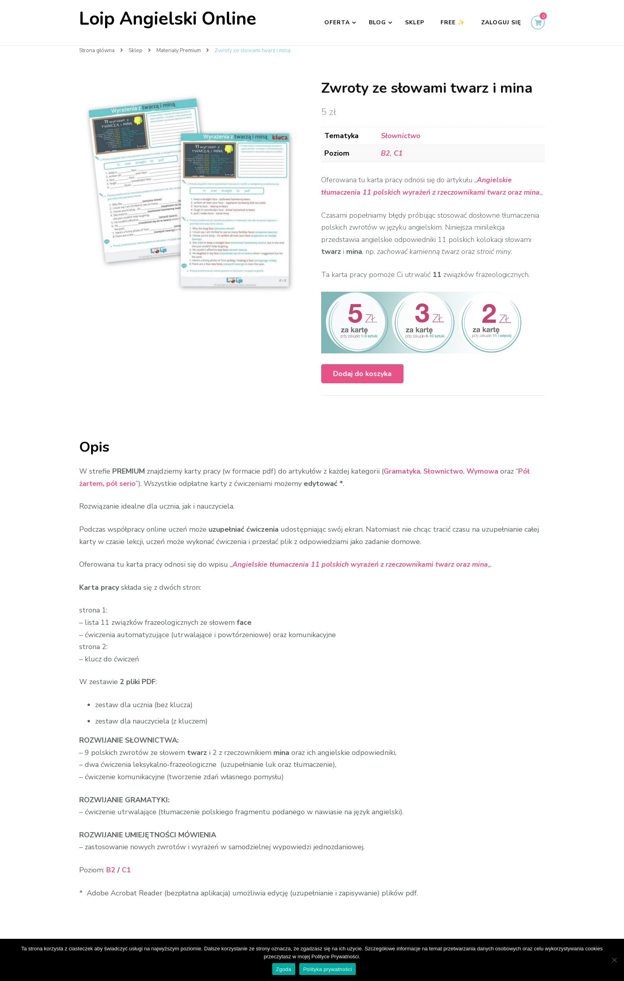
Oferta (337, 22)
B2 (385, 153)
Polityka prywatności (327, 969)
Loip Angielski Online (167, 19)
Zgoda (283, 969)
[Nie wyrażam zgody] (614, 960)
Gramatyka (402, 483)
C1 (398, 153)
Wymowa (484, 483)
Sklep (414, 22)
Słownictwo (400, 135)
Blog (377, 22)
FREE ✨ (453, 22)
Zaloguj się (501, 22)
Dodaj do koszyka (362, 386)
